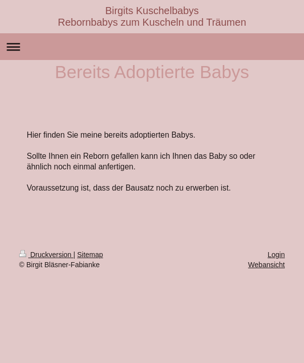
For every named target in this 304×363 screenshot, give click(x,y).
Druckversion (46, 255)
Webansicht (266, 265)
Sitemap (90, 255)
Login (276, 255)
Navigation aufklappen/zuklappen (152, 46)
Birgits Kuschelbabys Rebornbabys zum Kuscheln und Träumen (152, 16)
